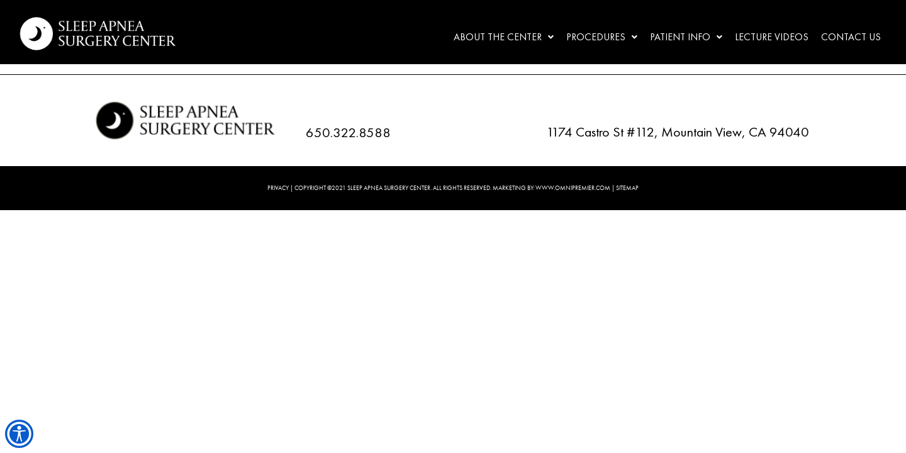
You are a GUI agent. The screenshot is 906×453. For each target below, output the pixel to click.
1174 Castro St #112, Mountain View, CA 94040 (677, 132)
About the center (504, 36)
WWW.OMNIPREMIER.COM (572, 188)
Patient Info (686, 36)
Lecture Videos (771, 36)
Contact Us (851, 36)
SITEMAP (627, 188)
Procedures (601, 36)
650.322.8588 (348, 132)
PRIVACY (278, 188)
